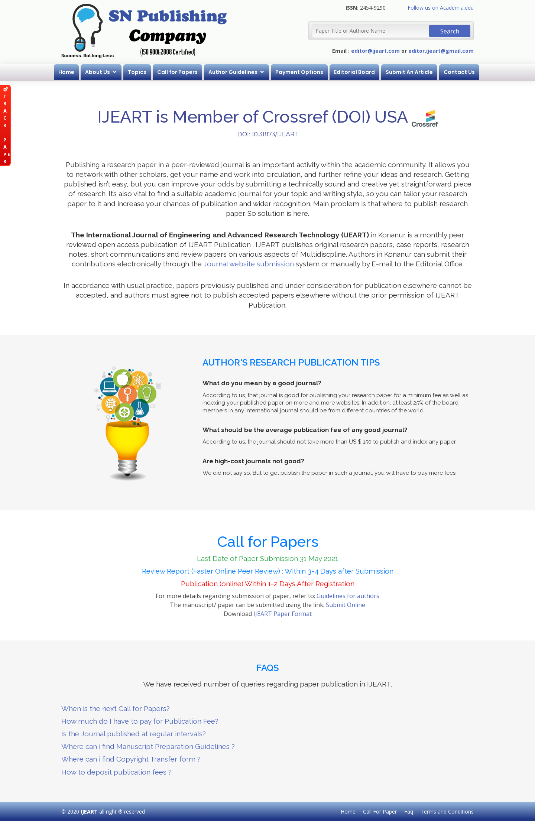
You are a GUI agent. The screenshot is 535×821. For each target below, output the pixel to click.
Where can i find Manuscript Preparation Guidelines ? (148, 746)
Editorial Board (354, 72)
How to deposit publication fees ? (116, 772)
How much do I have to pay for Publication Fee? (139, 721)
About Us (97, 72)
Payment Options (299, 72)
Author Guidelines (232, 72)
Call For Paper (380, 811)
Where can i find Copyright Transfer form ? (131, 759)
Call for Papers (177, 72)
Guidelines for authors (348, 596)
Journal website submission (248, 264)
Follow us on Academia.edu (441, 7)
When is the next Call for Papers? (115, 708)
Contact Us (459, 72)
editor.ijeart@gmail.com (441, 50)
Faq (408, 811)
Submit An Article (409, 72)
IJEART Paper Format (282, 614)
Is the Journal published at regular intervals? (133, 734)
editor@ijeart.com (375, 50)
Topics (137, 72)
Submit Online (345, 605)
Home (66, 72)
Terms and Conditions (447, 811)
